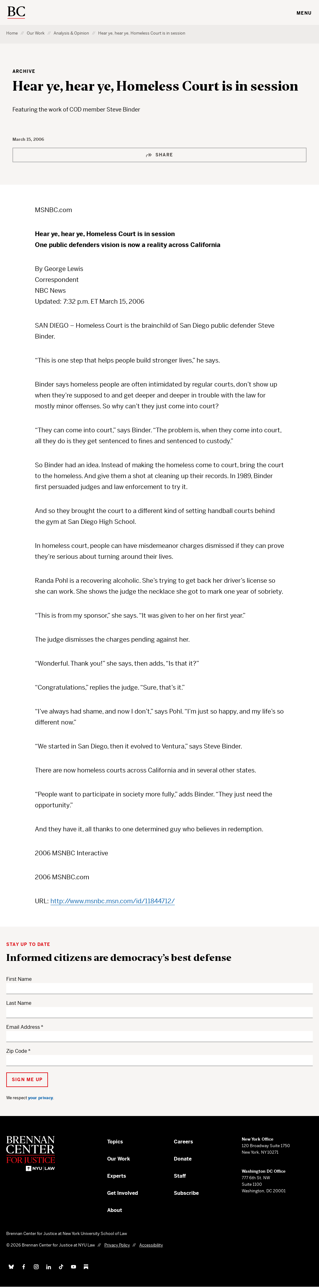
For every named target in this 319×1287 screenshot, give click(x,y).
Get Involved (122, 1193)
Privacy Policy (117, 1245)
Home (12, 33)
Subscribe (186, 1193)
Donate (183, 1159)
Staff (180, 1176)
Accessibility (151, 1245)
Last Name (18, 1003)
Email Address (23, 1027)
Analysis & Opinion (71, 33)
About (114, 1210)
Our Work (36, 33)
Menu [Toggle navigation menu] (304, 13)
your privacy (40, 1097)
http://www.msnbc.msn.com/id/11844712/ (112, 901)
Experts (116, 1176)
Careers (183, 1141)
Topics (115, 1141)
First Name (19, 979)
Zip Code (16, 1051)
